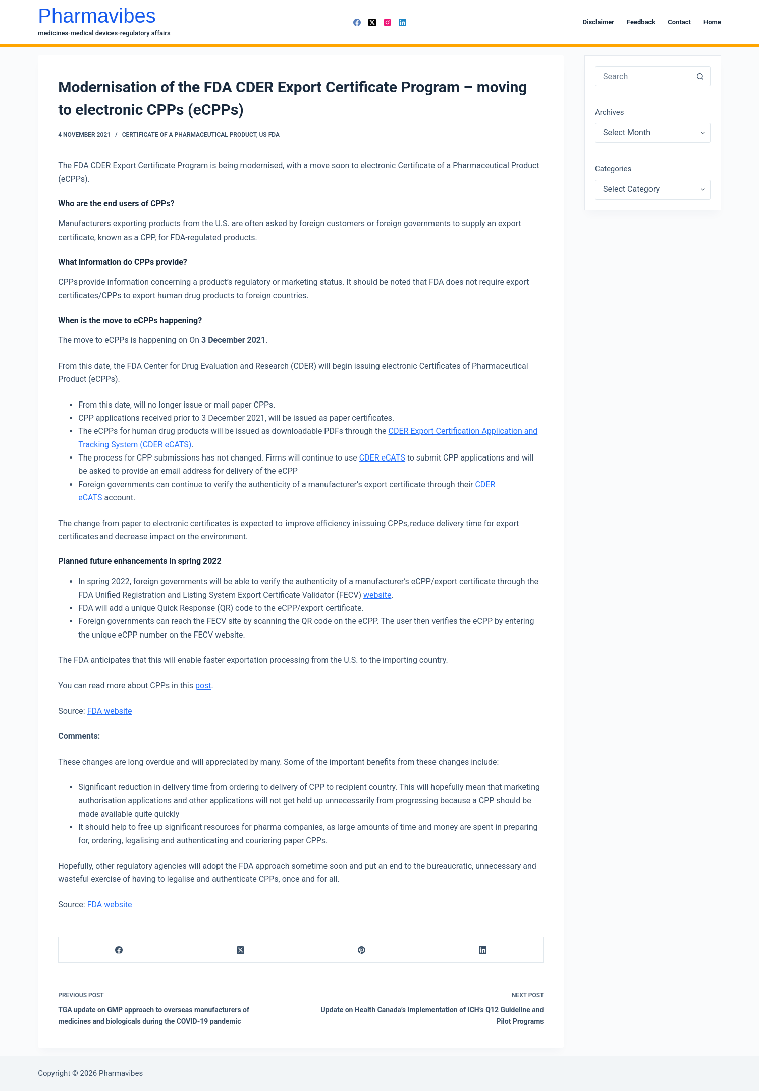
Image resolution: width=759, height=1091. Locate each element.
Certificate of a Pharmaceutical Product (189, 134)
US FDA (269, 134)
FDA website (109, 711)
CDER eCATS (382, 458)
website (377, 595)
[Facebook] (357, 22)
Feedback (641, 22)
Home (712, 22)
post (203, 686)
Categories (613, 169)
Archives (609, 112)
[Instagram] (387, 22)
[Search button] (700, 76)
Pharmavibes (96, 16)
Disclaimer (598, 22)
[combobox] (643, 76)
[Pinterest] (361, 950)
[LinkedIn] (402, 22)
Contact (679, 22)
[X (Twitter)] (372, 22)
